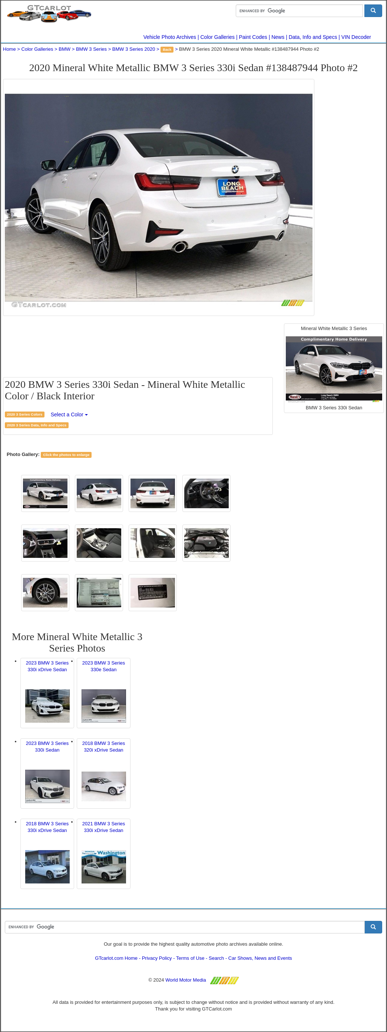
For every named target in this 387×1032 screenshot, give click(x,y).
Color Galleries (218, 37)
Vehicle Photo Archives (169, 37)
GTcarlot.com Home (116, 958)
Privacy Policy (157, 958)
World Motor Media (185, 980)
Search (216, 958)
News (277, 37)
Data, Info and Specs (313, 37)
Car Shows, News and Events (260, 958)
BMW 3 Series (91, 49)
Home (9, 49)
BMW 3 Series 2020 (133, 49)
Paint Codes (253, 37)
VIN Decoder (356, 37)
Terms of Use (190, 958)
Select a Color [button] (69, 414)
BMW (64, 49)
